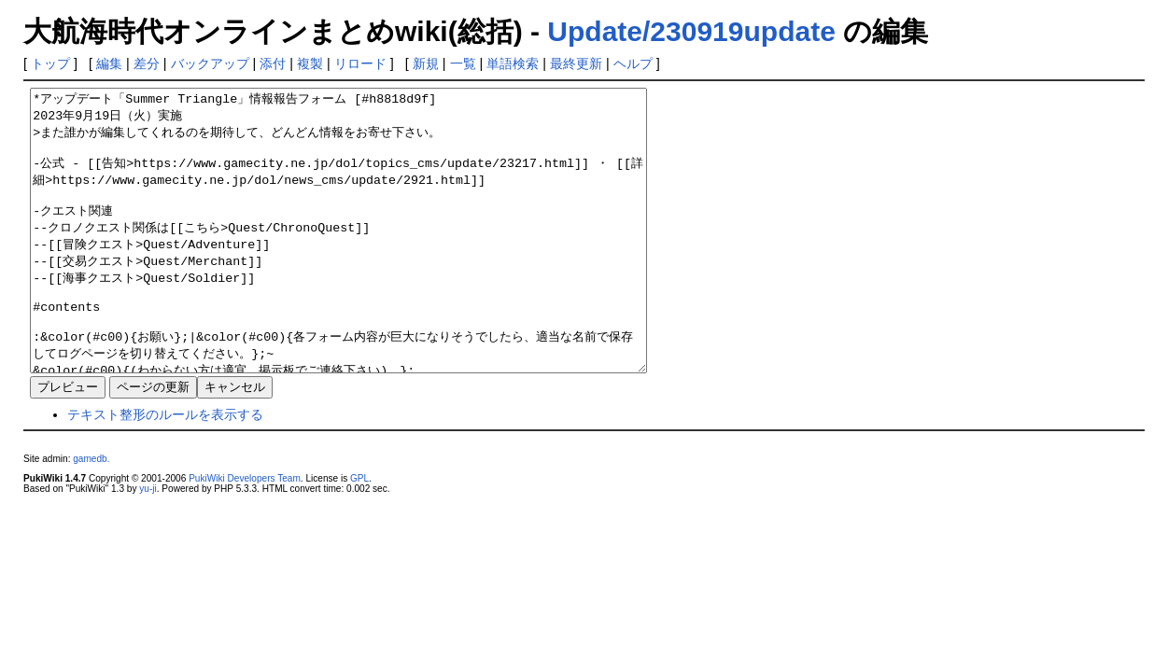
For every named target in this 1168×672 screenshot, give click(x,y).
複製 (310, 63)
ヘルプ (633, 63)
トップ (50, 63)
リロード (360, 63)
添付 (273, 63)
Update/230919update (691, 31)
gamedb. (91, 515)
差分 (147, 63)
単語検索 (512, 63)
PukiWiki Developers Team (245, 534)
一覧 (463, 63)
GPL (359, 534)
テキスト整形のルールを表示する (165, 470)
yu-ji (147, 544)
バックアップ (210, 63)
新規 (426, 63)
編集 (109, 63)
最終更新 (576, 63)
